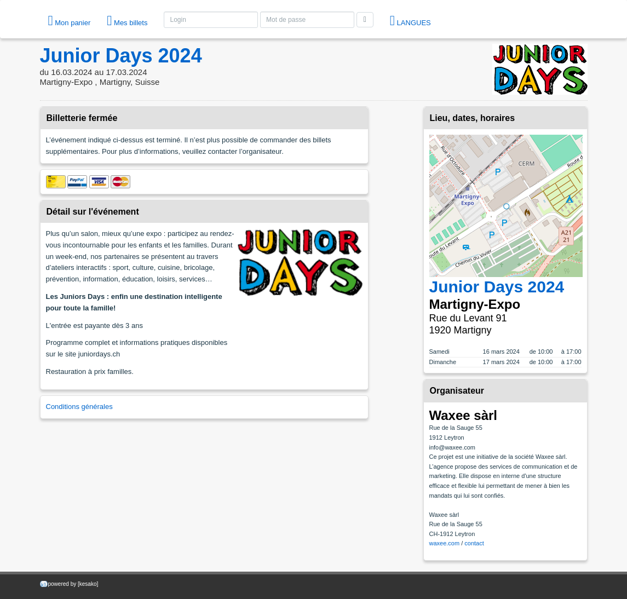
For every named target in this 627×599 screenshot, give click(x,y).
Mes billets (127, 20)
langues (410, 20)
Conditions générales (79, 406)
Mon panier (69, 20)
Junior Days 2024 (121, 55)
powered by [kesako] (73, 584)
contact (474, 543)
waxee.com (444, 543)
